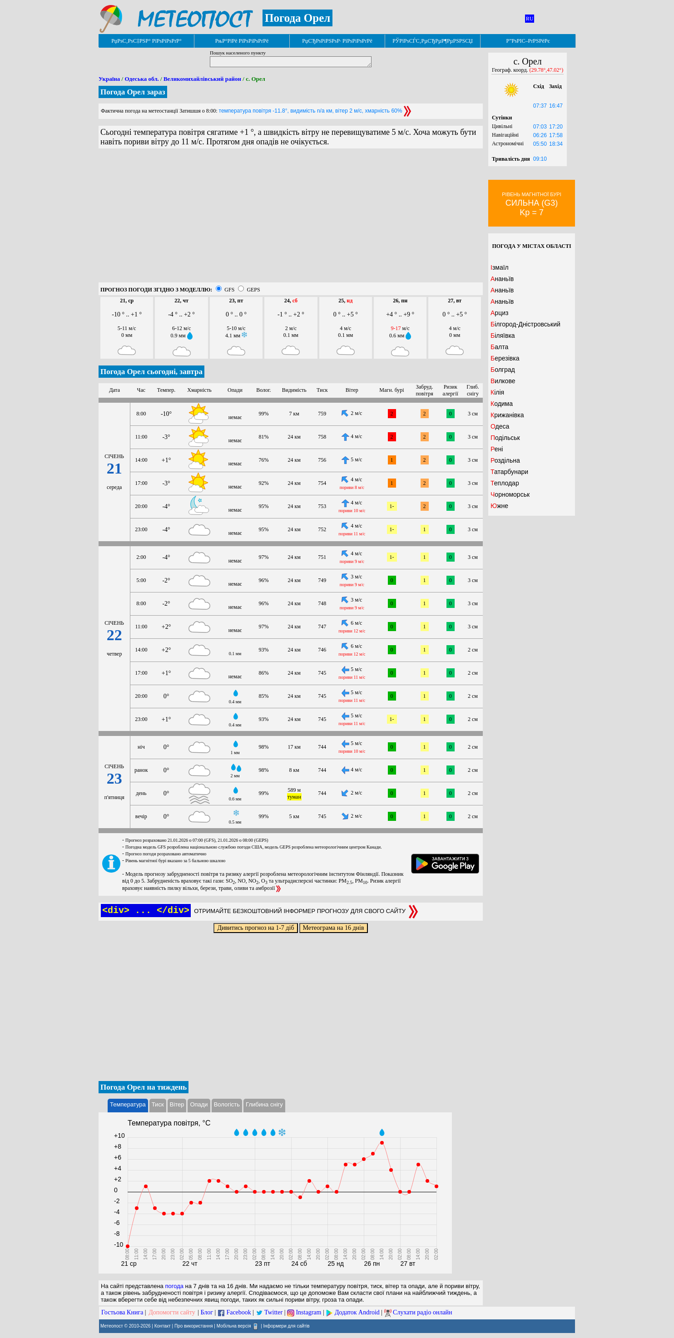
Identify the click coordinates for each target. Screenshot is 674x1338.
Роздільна (505, 460)
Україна (109, 78)
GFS (229, 289)
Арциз (499, 312)
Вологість (227, 1104)
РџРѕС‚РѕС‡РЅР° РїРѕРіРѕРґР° (146, 41)
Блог (207, 1312)
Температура (128, 1104)
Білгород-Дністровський (525, 324)
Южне (499, 505)
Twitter (273, 1312)
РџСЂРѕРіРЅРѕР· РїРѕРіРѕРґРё (337, 41)
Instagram (308, 1312)
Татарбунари (509, 471)
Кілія (497, 392)
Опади (199, 1104)
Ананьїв (502, 278)
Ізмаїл (500, 267)
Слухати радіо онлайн (422, 1312)
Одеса (500, 426)
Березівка (505, 358)
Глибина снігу (264, 1104)
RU (530, 18)
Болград (503, 369)
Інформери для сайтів (286, 1325)
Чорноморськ (510, 494)
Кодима (502, 403)
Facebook (238, 1312)
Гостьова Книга (122, 1312)
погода (174, 1286)
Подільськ (505, 437)
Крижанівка (507, 415)
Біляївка (503, 335)
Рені (497, 449)
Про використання (193, 1325)
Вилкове (503, 381)
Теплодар (505, 483)
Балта (499, 347)
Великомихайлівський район (202, 78)
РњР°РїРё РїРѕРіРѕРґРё (241, 41)
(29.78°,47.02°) (547, 70)
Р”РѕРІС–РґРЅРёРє (528, 41)
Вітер (177, 1104)
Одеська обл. (141, 78)
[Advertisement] (291, 218)
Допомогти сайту (172, 1312)
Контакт (162, 1325)
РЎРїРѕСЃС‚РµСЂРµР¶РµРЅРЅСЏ (432, 41)
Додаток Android (357, 1312)
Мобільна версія (234, 1325)
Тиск (158, 1104)
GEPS (253, 289)
